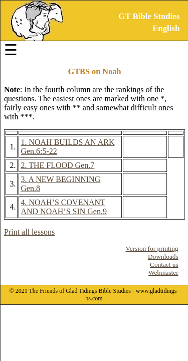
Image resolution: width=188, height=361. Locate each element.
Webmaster (163, 272)
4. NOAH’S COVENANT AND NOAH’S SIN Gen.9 (64, 207)
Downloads (163, 256)
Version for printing (152, 248)
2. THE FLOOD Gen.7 (57, 165)
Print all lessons (29, 232)
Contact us (164, 264)
